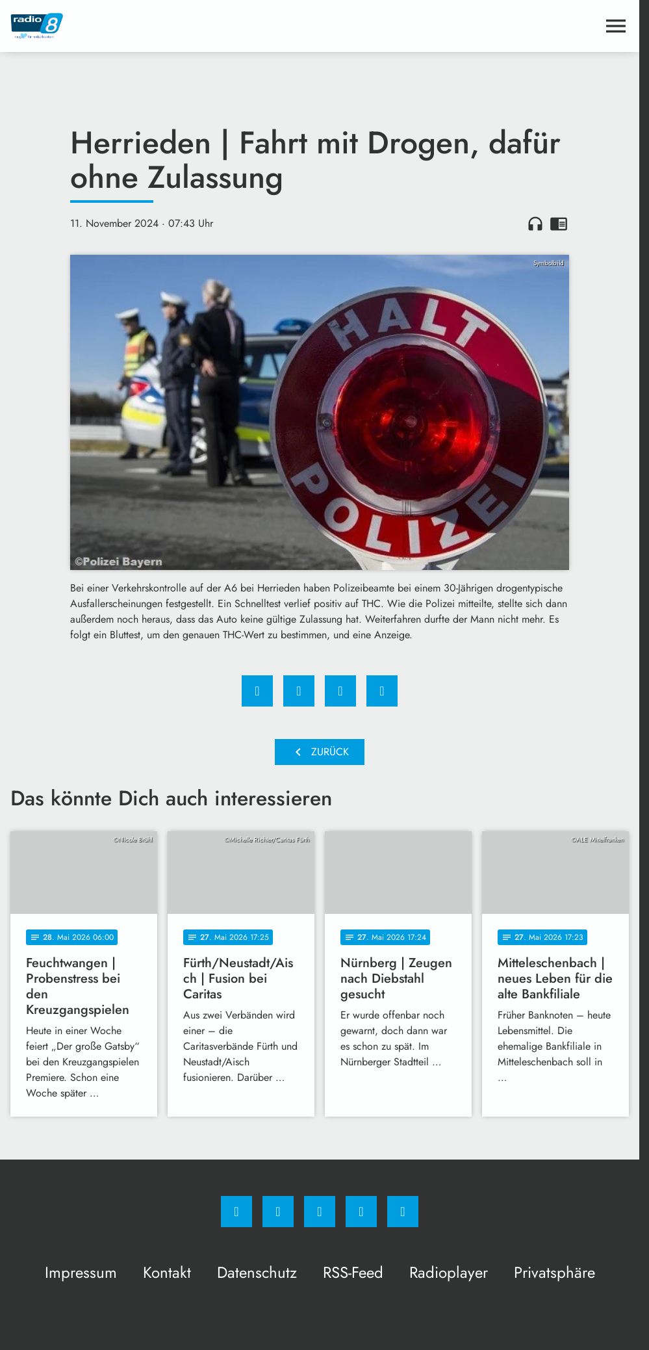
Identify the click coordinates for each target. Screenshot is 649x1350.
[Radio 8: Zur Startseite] (165, 26)
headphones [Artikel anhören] (535, 223)
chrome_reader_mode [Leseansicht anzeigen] (559, 223)
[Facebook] (236, 1211)
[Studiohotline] (361, 1211)
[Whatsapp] (319, 1211)
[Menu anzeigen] (616, 26)
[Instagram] (278, 1211)
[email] (402, 1211)
